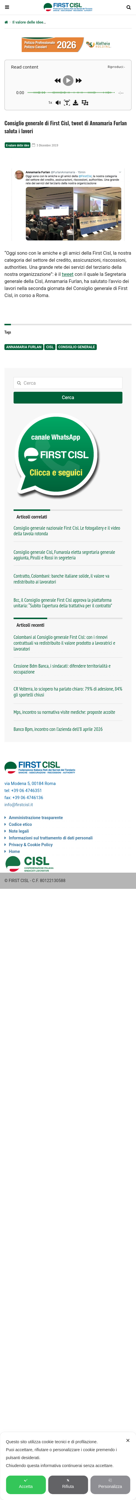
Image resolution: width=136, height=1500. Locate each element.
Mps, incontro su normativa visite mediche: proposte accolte (64, 712)
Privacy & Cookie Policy (31, 844)
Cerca (68, 397)
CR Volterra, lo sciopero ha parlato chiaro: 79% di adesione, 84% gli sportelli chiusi (68, 692)
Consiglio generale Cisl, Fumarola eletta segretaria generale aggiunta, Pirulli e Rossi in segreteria (64, 555)
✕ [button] (128, 1441)
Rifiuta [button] (68, 1484)
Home (14, 851)
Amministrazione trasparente (36, 817)
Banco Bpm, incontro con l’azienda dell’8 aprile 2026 (58, 729)
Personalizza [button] (110, 1484)
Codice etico (20, 824)
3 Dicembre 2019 (45, 145)
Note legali (19, 831)
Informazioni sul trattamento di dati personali (51, 838)
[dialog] (68, 1466)
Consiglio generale (76, 347)
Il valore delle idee (27, 22)
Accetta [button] (26, 1484)
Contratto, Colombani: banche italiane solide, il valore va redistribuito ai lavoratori (61, 579)
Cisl (49, 347)
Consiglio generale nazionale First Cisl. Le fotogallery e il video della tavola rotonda (67, 531)
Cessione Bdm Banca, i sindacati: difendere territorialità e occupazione (62, 669)
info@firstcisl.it (18, 804)
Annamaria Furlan (24, 347)
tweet (67, 274)
